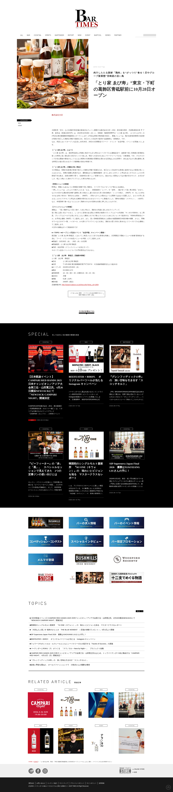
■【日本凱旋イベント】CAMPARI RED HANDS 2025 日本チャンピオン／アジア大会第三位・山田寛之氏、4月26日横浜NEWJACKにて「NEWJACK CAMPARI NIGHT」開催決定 (82, 619)
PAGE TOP (168, 787)
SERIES (108, 35)
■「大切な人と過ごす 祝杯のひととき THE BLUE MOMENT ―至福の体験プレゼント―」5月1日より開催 (72, 630)
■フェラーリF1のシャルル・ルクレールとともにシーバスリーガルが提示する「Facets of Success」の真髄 (71, 644)
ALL (21, 35)
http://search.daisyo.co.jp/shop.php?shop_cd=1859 (80, 285)
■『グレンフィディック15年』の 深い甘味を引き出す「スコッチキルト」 (59, 660)
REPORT (71, 35)
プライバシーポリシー (77, 783)
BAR (28, 35)
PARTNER (117, 35)
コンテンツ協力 (52, 783)
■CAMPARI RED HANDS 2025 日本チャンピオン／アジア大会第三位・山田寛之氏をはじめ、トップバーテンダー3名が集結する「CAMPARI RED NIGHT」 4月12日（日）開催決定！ (84, 654)
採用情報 (101, 783)
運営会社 (31, 783)
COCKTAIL (37, 35)
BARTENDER (59, 35)
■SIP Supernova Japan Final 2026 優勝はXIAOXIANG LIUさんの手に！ (58, 634)
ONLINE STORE (139, 769)
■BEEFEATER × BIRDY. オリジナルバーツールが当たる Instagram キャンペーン (62, 639)
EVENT (87, 35)
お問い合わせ (41, 783)
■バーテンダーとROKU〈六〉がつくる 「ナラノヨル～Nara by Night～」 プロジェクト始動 (67, 648)
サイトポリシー (91, 783)
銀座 (135, 772)
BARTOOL (97, 35)
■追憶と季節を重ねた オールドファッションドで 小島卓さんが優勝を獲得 (60, 665)
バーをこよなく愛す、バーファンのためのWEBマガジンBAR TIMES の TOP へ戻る (86, 294)
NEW (79, 35)
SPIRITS (48, 35)
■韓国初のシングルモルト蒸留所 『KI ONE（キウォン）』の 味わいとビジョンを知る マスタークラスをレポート (77, 625)
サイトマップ (63, 783)
